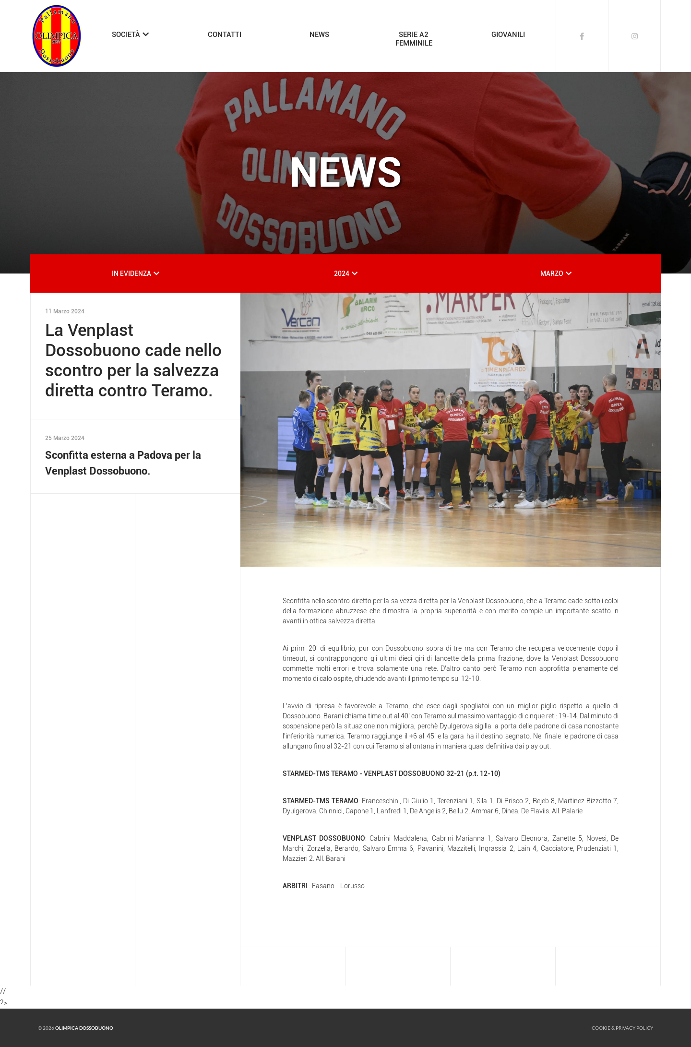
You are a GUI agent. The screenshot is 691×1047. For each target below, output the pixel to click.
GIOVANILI (508, 34)
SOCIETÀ (126, 34)
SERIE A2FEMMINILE (413, 39)
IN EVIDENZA (131, 273)
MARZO (551, 273)
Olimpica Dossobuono (84, 1028)
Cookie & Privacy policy (622, 1028)
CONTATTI (224, 34)
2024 (341, 273)
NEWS (319, 34)
